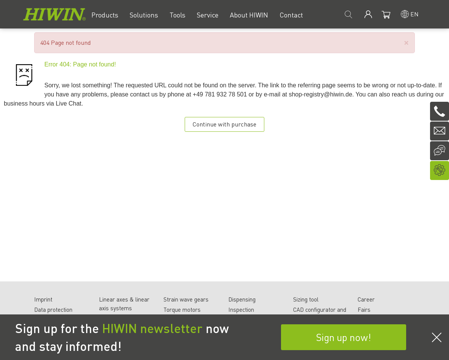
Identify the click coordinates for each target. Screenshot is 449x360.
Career (366, 299)
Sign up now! (343, 337)
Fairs (364, 309)
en (414, 14)
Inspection (241, 309)
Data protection (53, 309)
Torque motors (182, 309)
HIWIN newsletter (152, 328)
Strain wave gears (186, 299)
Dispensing (242, 299)
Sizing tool (306, 299)
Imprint (43, 299)
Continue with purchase (224, 124)
